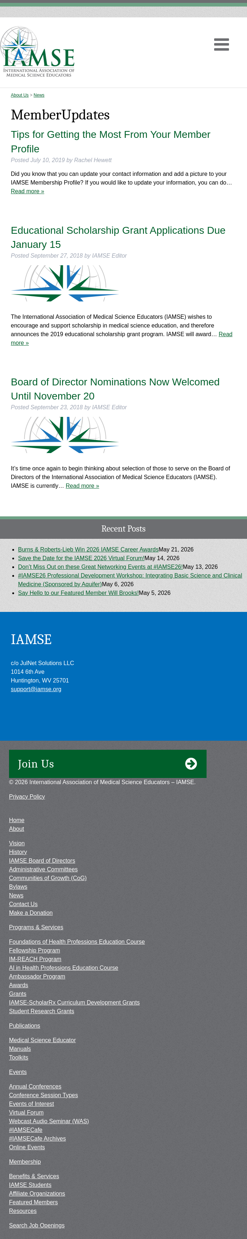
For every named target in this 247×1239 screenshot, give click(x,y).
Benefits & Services (34, 1176)
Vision (17, 843)
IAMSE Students (30, 1185)
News (39, 95)
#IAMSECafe (25, 1130)
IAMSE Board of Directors (42, 861)
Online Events (27, 1147)
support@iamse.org (36, 689)
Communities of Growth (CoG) (48, 878)
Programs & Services (36, 927)
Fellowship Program (34, 950)
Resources (22, 1211)
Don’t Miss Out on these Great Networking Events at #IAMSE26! (100, 567)
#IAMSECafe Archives (37, 1139)
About (16, 829)
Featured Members (33, 1202)
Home (17, 820)
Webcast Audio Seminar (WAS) (49, 1121)
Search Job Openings (37, 1225)
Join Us (108, 764)
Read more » (27, 191)
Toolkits (18, 1057)
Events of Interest (31, 1104)
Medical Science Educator (42, 1040)
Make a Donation (31, 913)
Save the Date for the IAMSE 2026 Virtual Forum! (81, 558)
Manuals (20, 1049)
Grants (17, 994)
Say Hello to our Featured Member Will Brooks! (78, 593)
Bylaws (18, 887)
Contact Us (23, 904)
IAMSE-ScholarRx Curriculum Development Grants (74, 1002)
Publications (24, 1026)
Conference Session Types (43, 1095)
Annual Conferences (35, 1086)
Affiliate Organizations (37, 1194)
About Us (20, 95)
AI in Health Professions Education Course (63, 968)
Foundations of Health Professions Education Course (77, 942)
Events (18, 1072)
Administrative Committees (43, 869)
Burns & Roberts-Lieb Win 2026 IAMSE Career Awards (88, 549)
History (18, 852)
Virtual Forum (26, 1112)
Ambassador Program (37, 976)
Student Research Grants (41, 1011)
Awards (18, 985)
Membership (25, 1162)
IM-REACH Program (35, 959)
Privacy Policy (27, 797)
